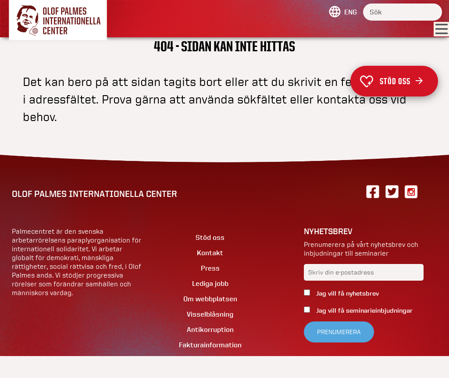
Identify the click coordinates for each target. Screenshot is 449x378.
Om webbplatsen (210, 299)
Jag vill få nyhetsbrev (346, 293)
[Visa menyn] (441, 29)
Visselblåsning (210, 314)
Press (210, 268)
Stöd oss (401, 81)
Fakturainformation (210, 345)
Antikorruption (210, 329)
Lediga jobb (210, 283)
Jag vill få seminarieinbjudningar (363, 310)
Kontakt (210, 253)
